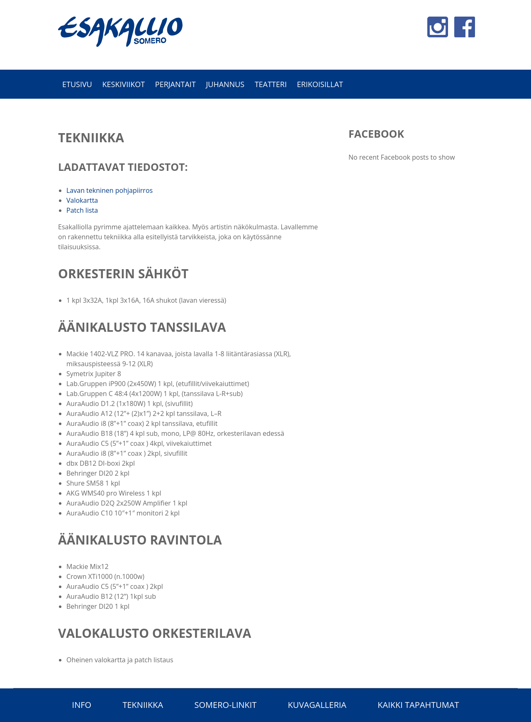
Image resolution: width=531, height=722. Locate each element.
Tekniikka (142, 704)
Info (82, 704)
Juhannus (225, 84)
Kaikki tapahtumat (418, 704)
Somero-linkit (226, 704)
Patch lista (82, 210)
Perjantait (175, 84)
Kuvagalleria (317, 704)
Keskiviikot (123, 84)
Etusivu (77, 84)
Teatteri (271, 84)
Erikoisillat (320, 84)
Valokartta (82, 200)
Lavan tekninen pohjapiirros (109, 190)
